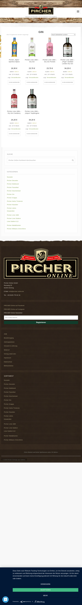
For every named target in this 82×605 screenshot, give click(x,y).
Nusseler (10, 180)
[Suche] (73, 164)
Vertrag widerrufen (10, 357)
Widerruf (6, 353)
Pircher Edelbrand (13, 187)
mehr (70, 598)
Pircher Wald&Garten (14, 229)
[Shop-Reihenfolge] (63, 35)
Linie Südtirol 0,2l (12, 225)
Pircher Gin (10, 198)
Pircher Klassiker (12, 208)
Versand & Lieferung (10, 349)
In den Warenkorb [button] (14, 83)
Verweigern (23, 598)
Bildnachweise (8, 369)
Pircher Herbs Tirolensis (15, 205)
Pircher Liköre (11, 212)
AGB (5, 337)
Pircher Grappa (12, 201)
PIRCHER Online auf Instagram (14, 313)
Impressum (7, 361)
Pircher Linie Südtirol (14, 222)
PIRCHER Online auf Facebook (14, 309)
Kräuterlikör (11, 214)
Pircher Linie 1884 (13, 218)
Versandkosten (16, 77)
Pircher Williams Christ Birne (16, 232)
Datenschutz (8, 365)
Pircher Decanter (12, 184)
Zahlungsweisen (9, 345)
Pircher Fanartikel (13, 191)
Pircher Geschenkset (14, 194)
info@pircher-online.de (16, 295)
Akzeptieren (46, 598)
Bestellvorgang (9, 341)
